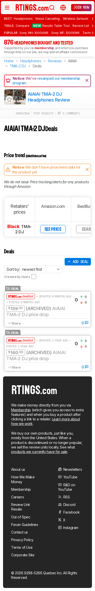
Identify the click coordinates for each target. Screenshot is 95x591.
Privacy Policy (22, 540)
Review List (80, 26)
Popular (10, 33)
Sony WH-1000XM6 (34, 33)
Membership (21, 410)
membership (44, 48)
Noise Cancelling (47, 19)
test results (43, 113)
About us (18, 469)
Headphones (23, 19)
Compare (22, 26)
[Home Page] (32, 7)
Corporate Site (22, 555)
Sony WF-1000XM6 (65, 33)
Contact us (19, 532)
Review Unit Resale (20, 506)
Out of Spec (20, 517)
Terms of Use (21, 547)
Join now (81, 7)
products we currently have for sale (39, 452)
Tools (9, 26)
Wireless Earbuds (75, 19)
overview (22, 113)
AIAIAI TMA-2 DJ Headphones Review (49, 97)
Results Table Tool (50, 26)
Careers (17, 497)
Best (8, 18)
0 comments (69, 113)
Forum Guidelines (24, 524)
